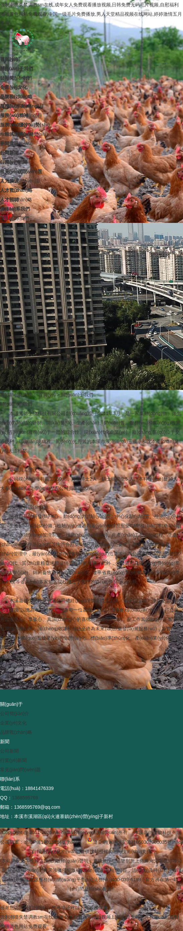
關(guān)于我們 (77, 394)
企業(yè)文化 (13, 675)
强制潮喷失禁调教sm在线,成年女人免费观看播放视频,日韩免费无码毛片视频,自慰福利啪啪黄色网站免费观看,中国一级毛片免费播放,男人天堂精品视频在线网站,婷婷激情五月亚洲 (91, 14)
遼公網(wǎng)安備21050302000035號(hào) (134, 842)
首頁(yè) (47, 394)
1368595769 (25, 797)
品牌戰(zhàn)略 (16, 684)
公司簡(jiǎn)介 (14, 666)
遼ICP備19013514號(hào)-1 (53, 842)
